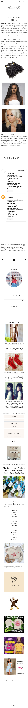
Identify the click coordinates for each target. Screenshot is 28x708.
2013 (14, 536)
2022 (14, 519)
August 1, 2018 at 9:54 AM (21, 197)
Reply (10, 191)
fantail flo (12, 702)
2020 (13, 523)
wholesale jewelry (9, 680)
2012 (14, 537)
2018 (13, 527)
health (14, 430)
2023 (13, 518)
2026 (14, 512)
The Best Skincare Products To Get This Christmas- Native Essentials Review (14, 470)
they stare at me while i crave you (14, 401)
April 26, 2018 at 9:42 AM (21, 170)
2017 (13, 528)
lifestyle (14, 416)
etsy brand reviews (14, 436)
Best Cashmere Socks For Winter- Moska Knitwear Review (14, 373)
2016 (13, 530)
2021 (13, 521)
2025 (13, 514)
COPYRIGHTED (14, 705)
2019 (13, 525)
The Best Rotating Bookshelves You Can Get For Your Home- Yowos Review (14, 344)
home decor (14, 420)
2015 (14, 532)
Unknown (10, 197)
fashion (14, 423)
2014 (14, 534)
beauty (14, 426)
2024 (13, 516)
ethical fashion (14, 433)
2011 (14, 539)
